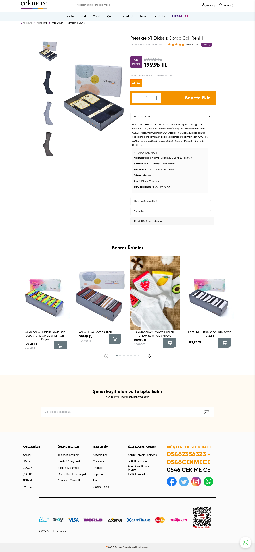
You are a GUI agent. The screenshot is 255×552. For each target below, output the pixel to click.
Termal (144, 16)
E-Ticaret (117, 547)
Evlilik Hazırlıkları (138, 474)
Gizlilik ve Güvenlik (69, 480)
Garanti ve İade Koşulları (73, 474)
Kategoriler (100, 455)
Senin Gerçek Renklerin (142, 455)
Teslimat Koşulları (68, 455)
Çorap (111, 16)
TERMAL (27, 480)
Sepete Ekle (198, 98)
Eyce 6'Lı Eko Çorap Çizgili (94, 332)
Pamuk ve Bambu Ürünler (139, 468)
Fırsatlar (180, 16)
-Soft (109, 547)
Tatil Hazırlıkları (137, 461)
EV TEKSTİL (29, 487)
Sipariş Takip (101, 487)
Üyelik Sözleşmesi (69, 461)
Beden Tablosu (164, 75)
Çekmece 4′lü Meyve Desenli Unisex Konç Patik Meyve (155, 334)
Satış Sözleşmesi (68, 468)
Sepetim (98, 474)
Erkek (83, 16)
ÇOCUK (27, 468)
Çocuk (97, 16)
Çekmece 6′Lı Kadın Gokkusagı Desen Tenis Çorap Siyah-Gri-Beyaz (45, 336)
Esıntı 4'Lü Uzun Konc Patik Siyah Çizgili (209, 334)
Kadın (70, 16)
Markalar (160, 16)
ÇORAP (27, 474)
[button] (117, 355)
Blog (96, 480)
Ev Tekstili (127, 16)
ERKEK (26, 461)
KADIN (27, 455)
